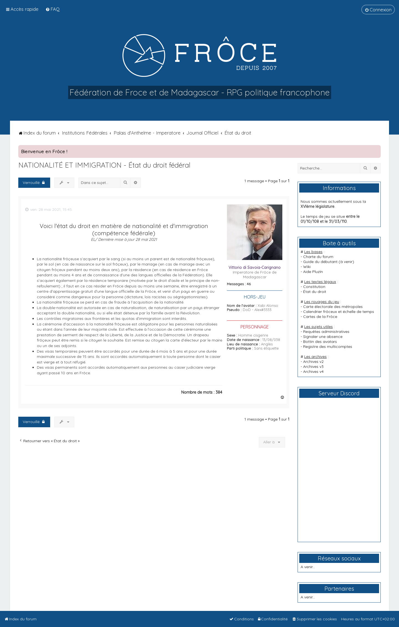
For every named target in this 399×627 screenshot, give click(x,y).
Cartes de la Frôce (320, 316)
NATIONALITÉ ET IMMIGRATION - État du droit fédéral (104, 165)
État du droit (314, 291)
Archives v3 (313, 366)
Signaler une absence (322, 336)
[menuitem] (52, 9)
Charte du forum (318, 256)
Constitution (314, 286)
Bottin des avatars (320, 341)
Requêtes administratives (326, 331)
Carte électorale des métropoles (333, 306)
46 (249, 284)
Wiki (307, 266)
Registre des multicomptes (327, 346)
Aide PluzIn (313, 271)
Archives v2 (313, 361)
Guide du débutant (320, 261)
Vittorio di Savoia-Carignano (255, 267)
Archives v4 (313, 371)
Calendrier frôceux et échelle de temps (338, 311)
